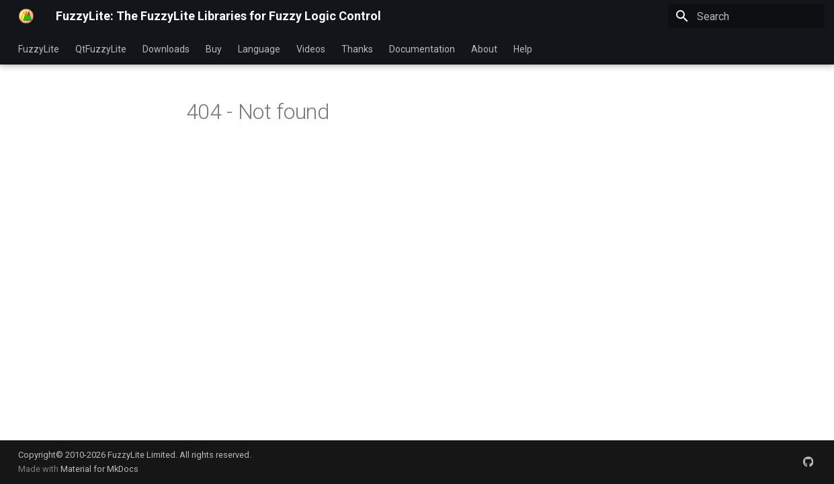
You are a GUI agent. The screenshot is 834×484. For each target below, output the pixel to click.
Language (259, 49)
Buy (214, 49)
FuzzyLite (38, 49)
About (484, 49)
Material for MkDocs (99, 469)
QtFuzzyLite (100, 49)
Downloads (166, 49)
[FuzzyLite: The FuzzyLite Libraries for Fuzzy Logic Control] (26, 16)
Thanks (357, 49)
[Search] (746, 16)
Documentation (422, 49)
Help (522, 49)
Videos (310, 49)
